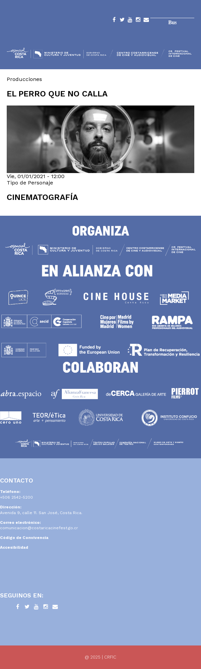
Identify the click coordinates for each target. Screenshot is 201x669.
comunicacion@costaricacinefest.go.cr (39, 528)
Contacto (146, 21)
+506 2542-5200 (16, 497)
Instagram (138, 21)
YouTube (130, 21)
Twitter (122, 21)
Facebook (114, 21)
